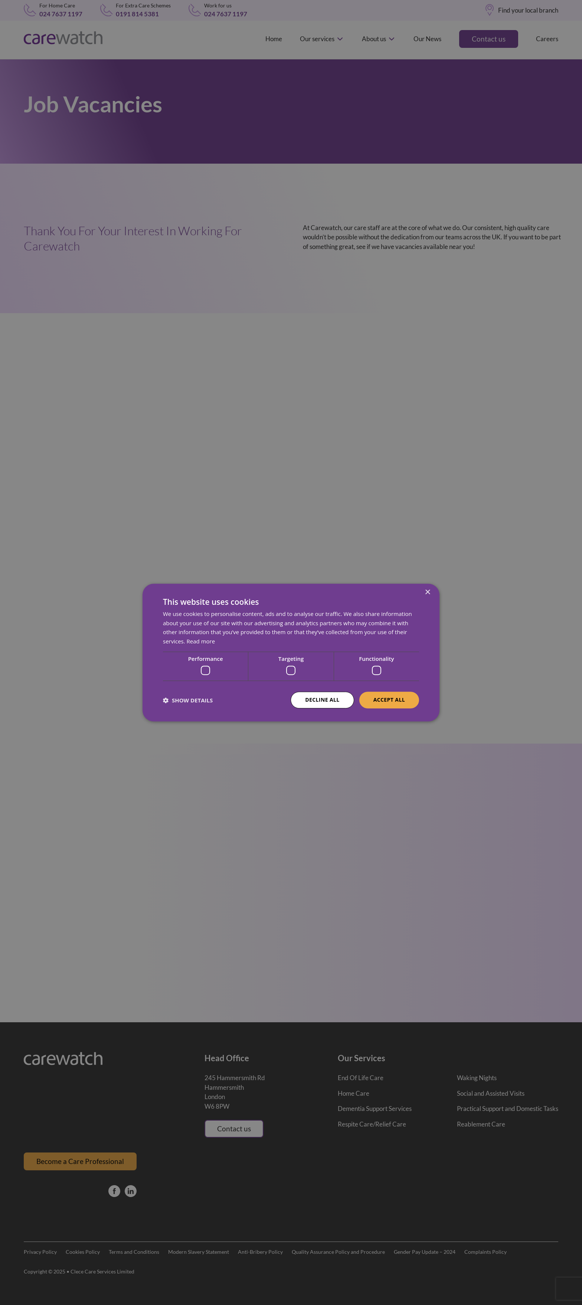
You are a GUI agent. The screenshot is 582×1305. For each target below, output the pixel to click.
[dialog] (291, 652)
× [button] (427, 592)
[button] (188, 700)
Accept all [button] (389, 700)
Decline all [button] (322, 700)
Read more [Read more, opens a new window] (201, 641)
